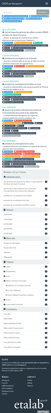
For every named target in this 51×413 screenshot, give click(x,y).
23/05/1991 (7, 43)
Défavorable (19, 66)
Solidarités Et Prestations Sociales (26, 285)
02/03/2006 (7, 120)
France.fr (5, 383)
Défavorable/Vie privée (31, 154)
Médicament (29, 50)
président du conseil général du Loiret (25, 200)
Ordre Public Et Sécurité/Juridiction (23, 48)
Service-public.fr (7, 388)
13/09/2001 (7, 66)
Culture (38, 123)
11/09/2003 (7, 92)
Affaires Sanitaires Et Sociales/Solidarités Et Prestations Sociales (23, 71)
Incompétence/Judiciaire (23, 43)
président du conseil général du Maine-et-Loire (25, 205)
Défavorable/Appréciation (12, 154)
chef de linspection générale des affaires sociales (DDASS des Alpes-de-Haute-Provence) (25, 183)
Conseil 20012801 (10, 55)
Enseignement (27, 123)
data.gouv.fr (17, 3)
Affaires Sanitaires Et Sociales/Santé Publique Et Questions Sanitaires (25, 45)
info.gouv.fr (5, 380)
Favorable (38, 43)
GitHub (29, 383)
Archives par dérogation (11, 136)
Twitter (29, 380)
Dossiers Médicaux (26, 290)
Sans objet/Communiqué (11, 156)
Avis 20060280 (9, 107)
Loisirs (15, 130)
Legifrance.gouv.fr (8, 386)
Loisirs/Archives (9, 125)
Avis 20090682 (9, 140)
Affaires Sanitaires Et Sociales (13, 50)
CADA (5, 3)
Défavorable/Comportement (24, 151)
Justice (6, 48)
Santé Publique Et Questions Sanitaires (26, 295)
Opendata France (8, 391)
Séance (42, 12)
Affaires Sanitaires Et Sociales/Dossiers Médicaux (19, 133)
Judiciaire (29, 76)
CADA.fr (4, 394)
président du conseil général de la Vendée (25, 196)
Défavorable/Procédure (23, 120)
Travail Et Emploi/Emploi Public (23, 159)
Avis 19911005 (9, 29)
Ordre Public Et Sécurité (25, 304)
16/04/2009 (7, 151)
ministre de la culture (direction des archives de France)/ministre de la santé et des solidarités (25, 190)
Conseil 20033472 (10, 81)
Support (30, 386)
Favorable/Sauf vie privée (11, 94)
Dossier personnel (32, 166)
